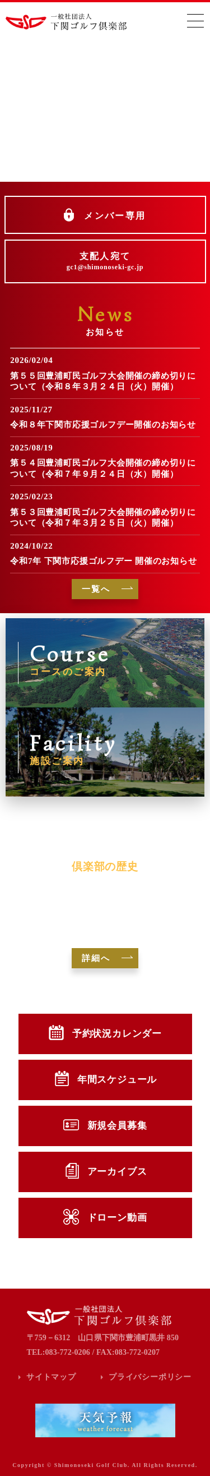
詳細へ (96, 958)
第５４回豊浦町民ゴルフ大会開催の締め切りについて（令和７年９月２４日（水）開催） (103, 468)
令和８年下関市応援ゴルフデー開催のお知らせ (103, 424)
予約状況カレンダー (117, 1033)
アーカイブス (117, 1171)
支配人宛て (105, 261)
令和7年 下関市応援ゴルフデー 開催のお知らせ (103, 561)
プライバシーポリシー (150, 1377)
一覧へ (96, 589)
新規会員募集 (117, 1125)
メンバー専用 (115, 215)
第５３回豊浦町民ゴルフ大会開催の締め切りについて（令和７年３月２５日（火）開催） (103, 518)
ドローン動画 (117, 1217)
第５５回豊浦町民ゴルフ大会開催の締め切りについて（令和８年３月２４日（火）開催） (103, 381)
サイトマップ (51, 1377)
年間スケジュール (117, 1079)
